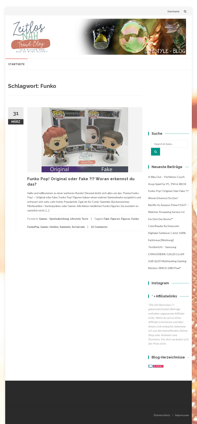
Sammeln (65, 226)
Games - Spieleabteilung (54, 218)
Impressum (182, 415)
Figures (125, 218)
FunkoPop (33, 226)
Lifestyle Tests (79, 218)
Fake (106, 218)
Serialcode (78, 226)
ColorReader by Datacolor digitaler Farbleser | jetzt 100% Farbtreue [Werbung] (167, 233)
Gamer (44, 226)
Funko (135, 218)
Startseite (173, 11)
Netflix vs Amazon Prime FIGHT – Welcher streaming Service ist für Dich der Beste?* (168, 212)
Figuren (115, 218)
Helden (54, 226)
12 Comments (99, 226)
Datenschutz (162, 415)
